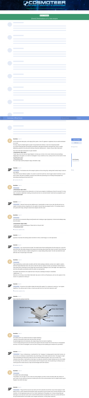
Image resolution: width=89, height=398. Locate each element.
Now (72, 53)
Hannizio (17, 71)
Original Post (74, 30)
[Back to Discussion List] (2, 2)
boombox (17, 54)
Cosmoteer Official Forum (14, 2)
